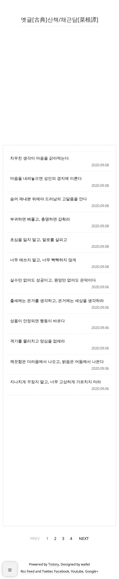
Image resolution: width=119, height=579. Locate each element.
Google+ (91, 571)
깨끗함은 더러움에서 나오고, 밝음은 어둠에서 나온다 (57, 361)
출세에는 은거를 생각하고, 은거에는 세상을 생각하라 (57, 300)
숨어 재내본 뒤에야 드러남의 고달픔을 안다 (48, 198)
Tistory (53, 564)
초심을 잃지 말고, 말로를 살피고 (38, 239)
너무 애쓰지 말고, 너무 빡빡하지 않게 (43, 259)
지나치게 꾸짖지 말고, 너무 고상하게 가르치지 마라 (55, 381)
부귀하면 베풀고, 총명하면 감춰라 (40, 219)
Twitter (47, 571)
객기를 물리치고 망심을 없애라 (37, 341)
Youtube (77, 571)
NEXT (84, 538)
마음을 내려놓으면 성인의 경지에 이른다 (46, 178)
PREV (34, 538)
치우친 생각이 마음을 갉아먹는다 (39, 158)
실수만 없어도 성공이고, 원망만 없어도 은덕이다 (53, 280)
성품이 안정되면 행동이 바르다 (37, 320)
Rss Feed (27, 571)
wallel (85, 564)
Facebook (61, 571)
